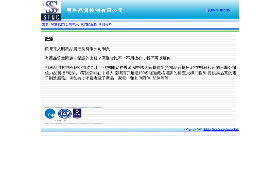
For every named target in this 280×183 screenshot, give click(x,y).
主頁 (45, 24)
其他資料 (105, 24)
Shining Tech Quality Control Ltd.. (221, 129)
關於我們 (57, 24)
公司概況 (72, 24)
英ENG (213, 10)
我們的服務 (88, 24)
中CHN (225, 10)
